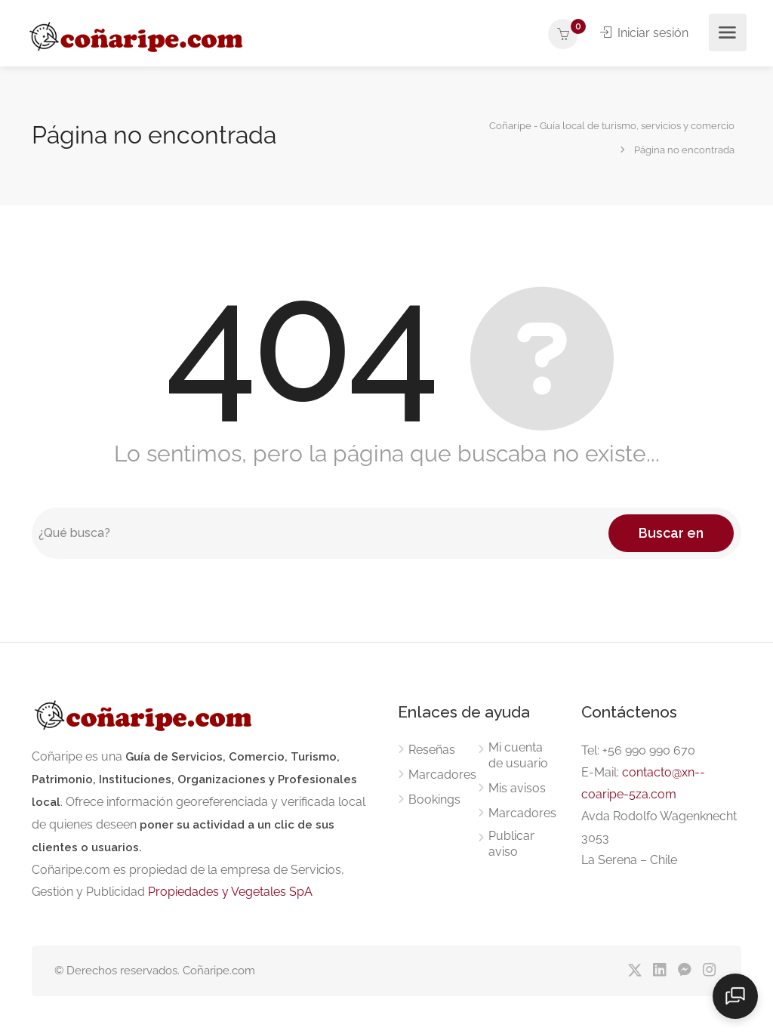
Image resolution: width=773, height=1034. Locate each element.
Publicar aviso (511, 844)
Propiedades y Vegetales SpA (230, 891)
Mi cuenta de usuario (518, 755)
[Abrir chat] (735, 996)
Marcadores (442, 774)
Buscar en (671, 533)
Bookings (434, 799)
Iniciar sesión (644, 33)
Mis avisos (517, 788)
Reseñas (431, 749)
